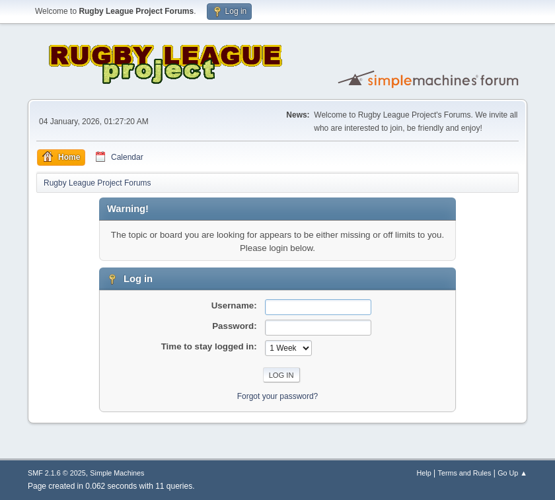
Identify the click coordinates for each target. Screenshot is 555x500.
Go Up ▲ (512, 473)
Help (424, 473)
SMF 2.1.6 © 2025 (57, 473)
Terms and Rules (465, 473)
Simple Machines (117, 473)
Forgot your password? (277, 396)
